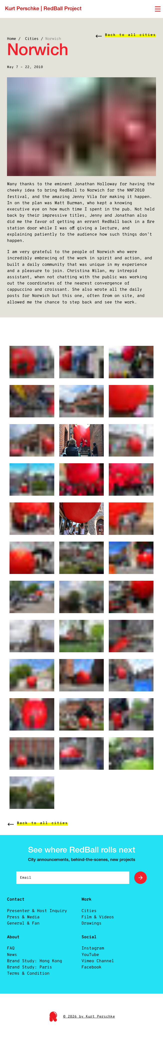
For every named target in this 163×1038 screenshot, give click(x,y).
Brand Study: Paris (29, 976)
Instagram (93, 957)
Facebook (92, 976)
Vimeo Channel (98, 969)
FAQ (10, 957)
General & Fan (23, 932)
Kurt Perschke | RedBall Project (43, 8)
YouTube (90, 963)
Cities (31, 38)
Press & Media (23, 926)
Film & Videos (98, 926)
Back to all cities (130, 35)
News (12, 963)
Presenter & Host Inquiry (37, 919)
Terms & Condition (28, 982)
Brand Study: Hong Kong (34, 969)
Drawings (92, 932)
